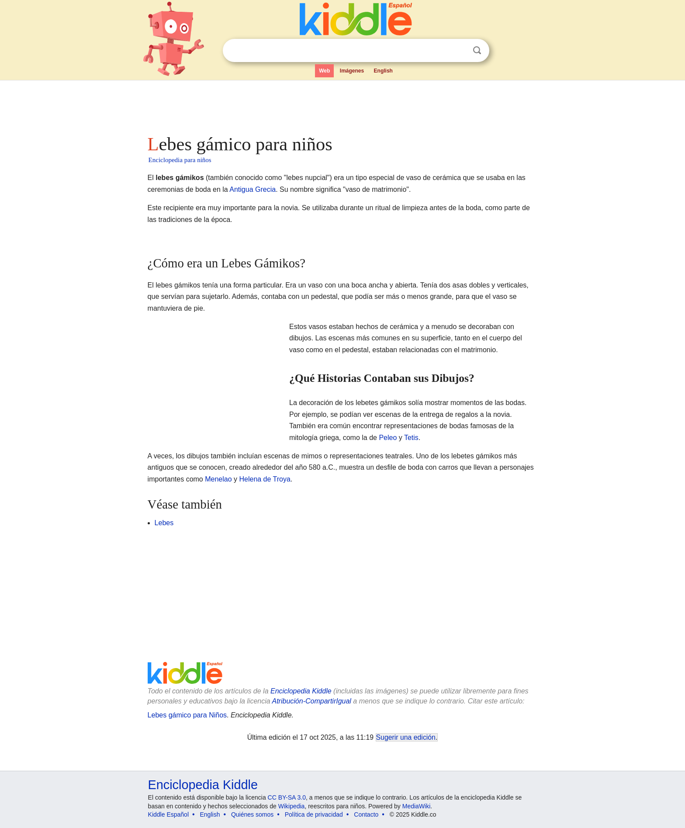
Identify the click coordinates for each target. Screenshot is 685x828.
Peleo (388, 437)
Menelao (218, 479)
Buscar (477, 50)
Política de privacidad (314, 814)
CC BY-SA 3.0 (287, 797)
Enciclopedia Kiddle (301, 691)
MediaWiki (416, 806)
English (383, 71)
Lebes (164, 523)
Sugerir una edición (406, 737)
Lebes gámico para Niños (187, 715)
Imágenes (352, 71)
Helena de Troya (264, 479)
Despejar (459, 50)
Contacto (366, 814)
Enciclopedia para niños (180, 159)
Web (324, 71)
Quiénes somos (252, 814)
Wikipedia (291, 806)
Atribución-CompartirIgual (311, 701)
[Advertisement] (342, 105)
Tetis (411, 437)
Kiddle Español (168, 814)
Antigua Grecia (252, 189)
